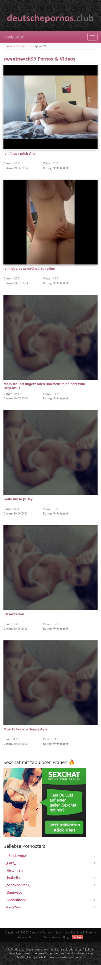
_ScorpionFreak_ (18, 885)
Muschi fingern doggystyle (25, 729)
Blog (66, 937)
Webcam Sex (51, 937)
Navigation (13, 37)
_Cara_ (11, 863)
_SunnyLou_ (15, 892)
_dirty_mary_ (15, 870)
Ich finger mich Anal (19, 154)
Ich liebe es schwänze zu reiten (29, 269)
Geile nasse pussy (18, 499)
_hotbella (13, 877)
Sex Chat (34, 937)
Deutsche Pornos (14, 46)
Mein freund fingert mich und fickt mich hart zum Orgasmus (44, 386)
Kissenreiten (13, 614)
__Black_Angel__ (17, 855)
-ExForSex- (14, 907)
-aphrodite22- (16, 900)
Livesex (21, 937)
